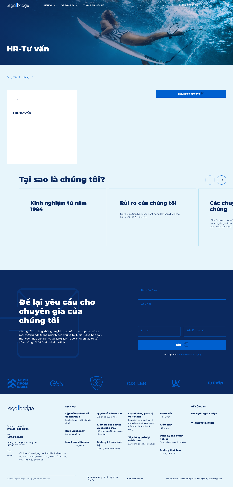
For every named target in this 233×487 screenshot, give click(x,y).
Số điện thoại (195, 330)
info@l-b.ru (209, 5)
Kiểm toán (166, 424)
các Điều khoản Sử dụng (189, 354)
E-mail (145, 330)
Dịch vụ (48, 5)
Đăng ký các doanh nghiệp (173, 442)
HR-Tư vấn (166, 413)
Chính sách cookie (134, 478)
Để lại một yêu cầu (191, 93)
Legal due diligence (77, 442)
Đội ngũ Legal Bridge (204, 413)
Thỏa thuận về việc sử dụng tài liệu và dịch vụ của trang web (193, 478)
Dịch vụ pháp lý (75, 430)
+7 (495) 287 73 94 (188, 5)
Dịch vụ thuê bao (170, 450)
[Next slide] (221, 180)
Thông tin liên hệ (93, 5)
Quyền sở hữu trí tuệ (109, 413)
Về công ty (67, 5)
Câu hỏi (146, 303)
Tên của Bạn (149, 290)
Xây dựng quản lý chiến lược (139, 439)
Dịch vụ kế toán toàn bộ (108, 448)
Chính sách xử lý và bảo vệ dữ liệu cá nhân (103, 478)
